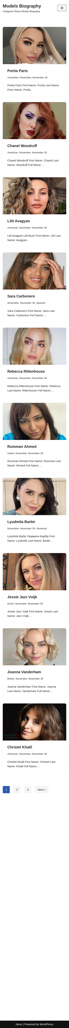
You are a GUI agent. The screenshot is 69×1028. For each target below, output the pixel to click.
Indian (10, 453)
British (10, 678)
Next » (42, 789)
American (12, 152)
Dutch (10, 603)
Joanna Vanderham (24, 672)
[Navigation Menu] (62, 8)
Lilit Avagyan (18, 221)
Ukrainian (41, 528)
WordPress (46, 1024)
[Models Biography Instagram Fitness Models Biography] (22, 8)
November (25, 77)
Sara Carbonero (21, 296)
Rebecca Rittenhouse (26, 371)
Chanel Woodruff (22, 146)
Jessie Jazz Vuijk (22, 597)
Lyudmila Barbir (21, 522)
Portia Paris (17, 71)
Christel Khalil (19, 747)
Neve (19, 1024)
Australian (12, 77)
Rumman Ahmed (21, 447)
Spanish (40, 303)
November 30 (40, 77)
